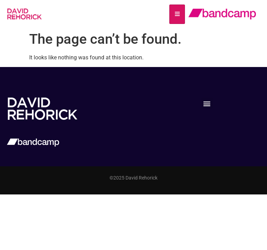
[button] (207, 103)
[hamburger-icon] (177, 14)
